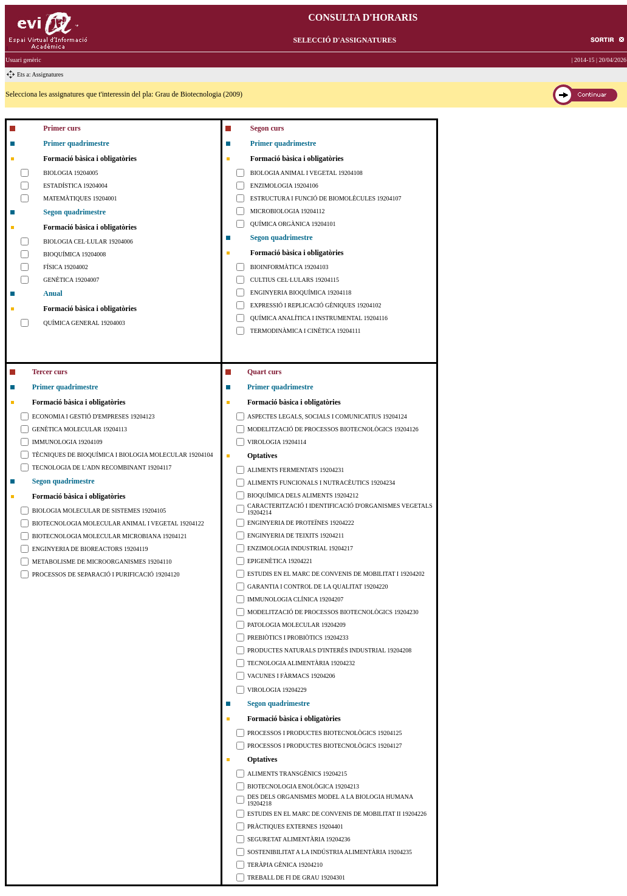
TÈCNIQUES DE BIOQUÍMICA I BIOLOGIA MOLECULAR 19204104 (122, 454)
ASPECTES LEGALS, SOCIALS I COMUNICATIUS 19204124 (327, 416)
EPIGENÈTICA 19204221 (279, 561)
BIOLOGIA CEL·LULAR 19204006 (88, 241)
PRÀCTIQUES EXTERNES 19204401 (295, 826)
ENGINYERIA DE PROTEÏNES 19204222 (300, 522)
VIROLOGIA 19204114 (276, 442)
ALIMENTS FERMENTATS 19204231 (295, 470)
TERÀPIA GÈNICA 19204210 (285, 864)
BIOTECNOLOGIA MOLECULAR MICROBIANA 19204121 (109, 536)
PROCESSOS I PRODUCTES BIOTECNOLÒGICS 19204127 (324, 745)
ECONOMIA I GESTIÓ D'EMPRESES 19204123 (93, 416)
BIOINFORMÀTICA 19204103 (289, 267)
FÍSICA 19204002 (65, 267)
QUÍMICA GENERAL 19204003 (84, 323)
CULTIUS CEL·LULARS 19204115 (294, 279)
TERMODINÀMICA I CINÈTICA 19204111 (305, 330)
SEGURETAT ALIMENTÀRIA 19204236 (299, 839)
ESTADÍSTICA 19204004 (75, 185)
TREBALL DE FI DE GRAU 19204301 (296, 877)
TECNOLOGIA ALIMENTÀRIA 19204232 (301, 663)
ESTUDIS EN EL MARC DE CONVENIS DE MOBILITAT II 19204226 (337, 813)
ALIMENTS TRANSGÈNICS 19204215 (297, 773)
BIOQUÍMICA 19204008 (74, 254)
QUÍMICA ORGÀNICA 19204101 (293, 224)
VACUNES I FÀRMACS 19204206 (291, 675)
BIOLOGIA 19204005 (70, 172)
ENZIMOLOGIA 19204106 (284, 185)
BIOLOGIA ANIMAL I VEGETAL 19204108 (306, 172)
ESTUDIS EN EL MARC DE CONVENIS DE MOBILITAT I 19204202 (336, 573)
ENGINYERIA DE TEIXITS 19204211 (295, 535)
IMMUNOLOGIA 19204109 (67, 442)
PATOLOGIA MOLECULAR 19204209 (296, 624)
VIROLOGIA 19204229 (277, 689)
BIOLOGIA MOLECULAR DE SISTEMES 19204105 (99, 510)
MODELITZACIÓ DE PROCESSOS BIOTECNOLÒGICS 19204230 (333, 612)
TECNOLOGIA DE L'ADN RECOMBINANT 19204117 (102, 467)
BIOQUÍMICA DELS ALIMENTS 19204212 (302, 495)
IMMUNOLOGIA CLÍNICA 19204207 (295, 599)
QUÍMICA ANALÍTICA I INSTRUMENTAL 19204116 (319, 318)
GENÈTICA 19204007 (71, 279)
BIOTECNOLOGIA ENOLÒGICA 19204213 (303, 786)
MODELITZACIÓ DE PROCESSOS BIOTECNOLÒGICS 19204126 (333, 429)
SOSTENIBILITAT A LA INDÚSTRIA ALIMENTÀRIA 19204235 (329, 852)
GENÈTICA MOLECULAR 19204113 (79, 429)
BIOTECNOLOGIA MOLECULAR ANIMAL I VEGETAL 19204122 (118, 523)
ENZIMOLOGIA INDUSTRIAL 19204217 (300, 548)
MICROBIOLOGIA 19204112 (287, 211)
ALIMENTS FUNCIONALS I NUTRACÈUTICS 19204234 (321, 482)
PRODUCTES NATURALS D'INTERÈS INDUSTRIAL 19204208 (329, 650)
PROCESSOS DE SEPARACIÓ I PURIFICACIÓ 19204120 (106, 574)
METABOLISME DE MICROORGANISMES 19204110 (102, 561)
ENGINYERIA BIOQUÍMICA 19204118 (300, 292)
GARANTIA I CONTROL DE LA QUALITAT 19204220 (317, 586)
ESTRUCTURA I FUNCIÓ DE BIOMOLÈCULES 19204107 (326, 198)
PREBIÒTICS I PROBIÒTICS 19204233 (297, 637)
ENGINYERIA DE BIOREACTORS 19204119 (90, 548)
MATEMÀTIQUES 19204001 (80, 198)
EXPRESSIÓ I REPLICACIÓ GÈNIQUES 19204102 (316, 305)
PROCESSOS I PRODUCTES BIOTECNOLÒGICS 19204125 (324, 733)
